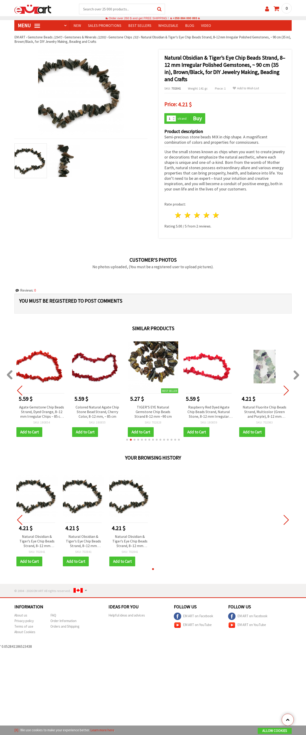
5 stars (216, 215)
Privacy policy (24, 621)
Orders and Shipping (65, 626)
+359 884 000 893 (185, 18)
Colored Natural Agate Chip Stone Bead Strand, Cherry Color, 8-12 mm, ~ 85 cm (100, 412)
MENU (29, 25)
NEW (77, 25)
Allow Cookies (274, 731)
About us (20, 615)
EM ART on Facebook (193, 616)
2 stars (188, 215)
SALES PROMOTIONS (104, 25)
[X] (16, 730)
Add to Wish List (246, 88)
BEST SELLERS (139, 25)
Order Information (63, 621)
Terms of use (23, 626)
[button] (127, 440)
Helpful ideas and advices (126, 615)
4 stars (206, 215)
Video (206, 25)
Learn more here (102, 730)
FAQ (53, 615)
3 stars (197, 215)
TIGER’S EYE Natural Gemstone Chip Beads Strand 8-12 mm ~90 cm (155, 412)
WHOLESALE (168, 25)
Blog (189, 25)
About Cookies (24, 632)
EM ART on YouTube (193, 625)
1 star (178, 215)
